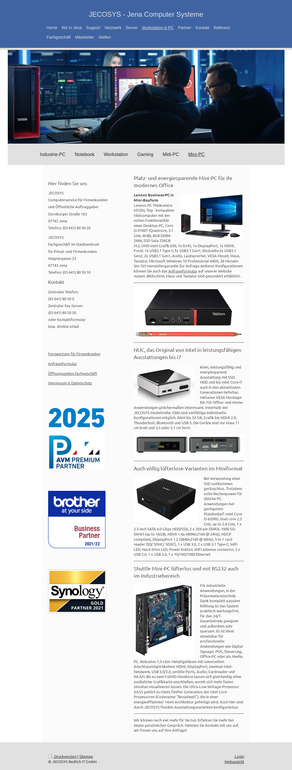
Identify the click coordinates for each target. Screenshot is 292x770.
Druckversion (62, 756)
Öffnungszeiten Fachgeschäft (72, 373)
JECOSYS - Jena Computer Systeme (146, 14)
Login (239, 756)
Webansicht (234, 761)
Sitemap (86, 756)
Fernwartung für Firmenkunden (74, 353)
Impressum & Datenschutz (70, 382)
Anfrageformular (182, 270)
